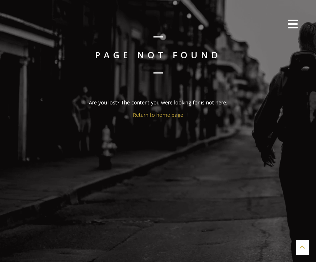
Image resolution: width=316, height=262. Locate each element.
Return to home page (158, 114)
